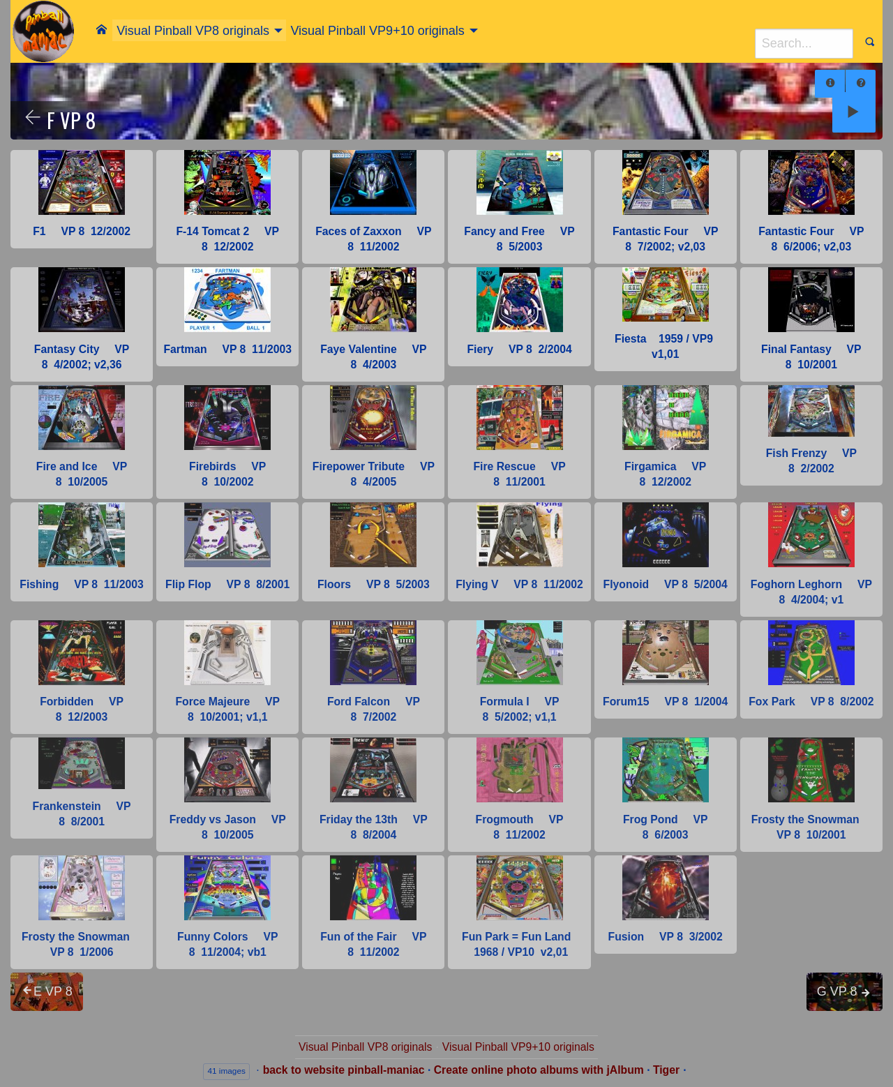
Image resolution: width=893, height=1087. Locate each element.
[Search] (804, 44)
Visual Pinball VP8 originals (193, 31)
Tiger (666, 1070)
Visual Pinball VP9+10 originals (377, 31)
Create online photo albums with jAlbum (539, 1070)
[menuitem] (101, 29)
